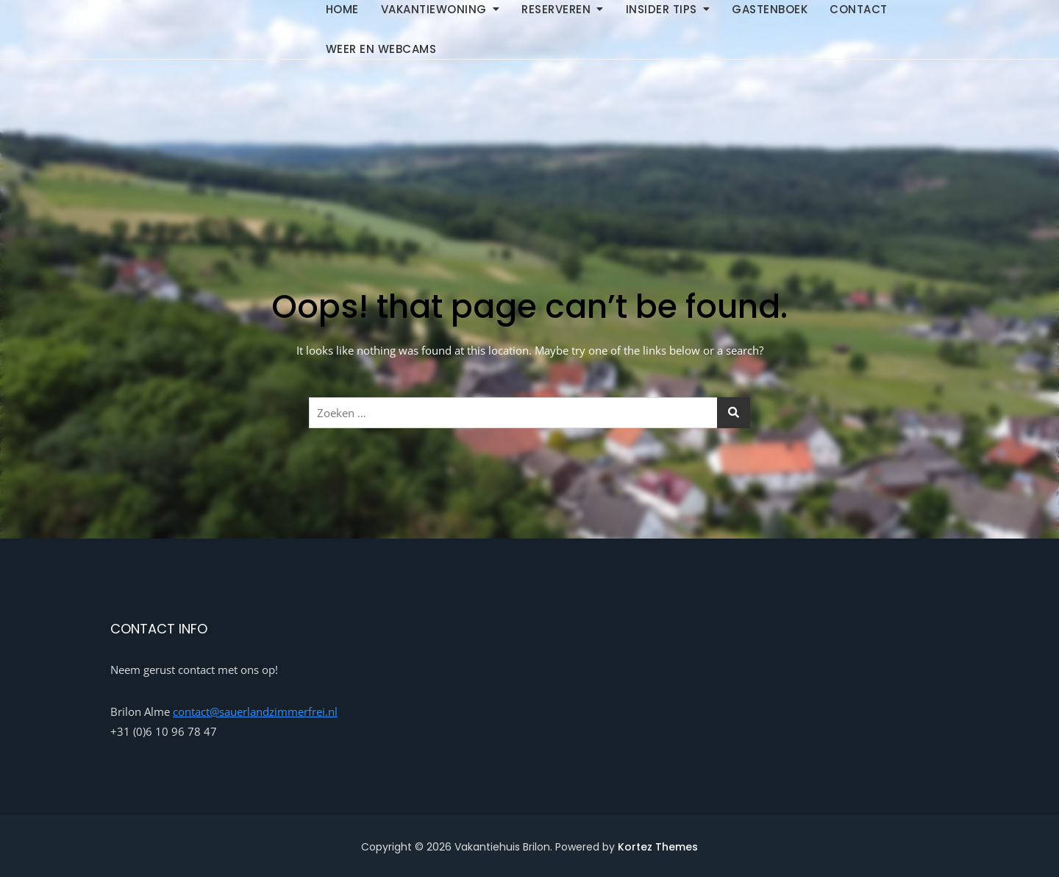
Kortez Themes (658, 846)
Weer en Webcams (381, 49)
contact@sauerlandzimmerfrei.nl (255, 711)
